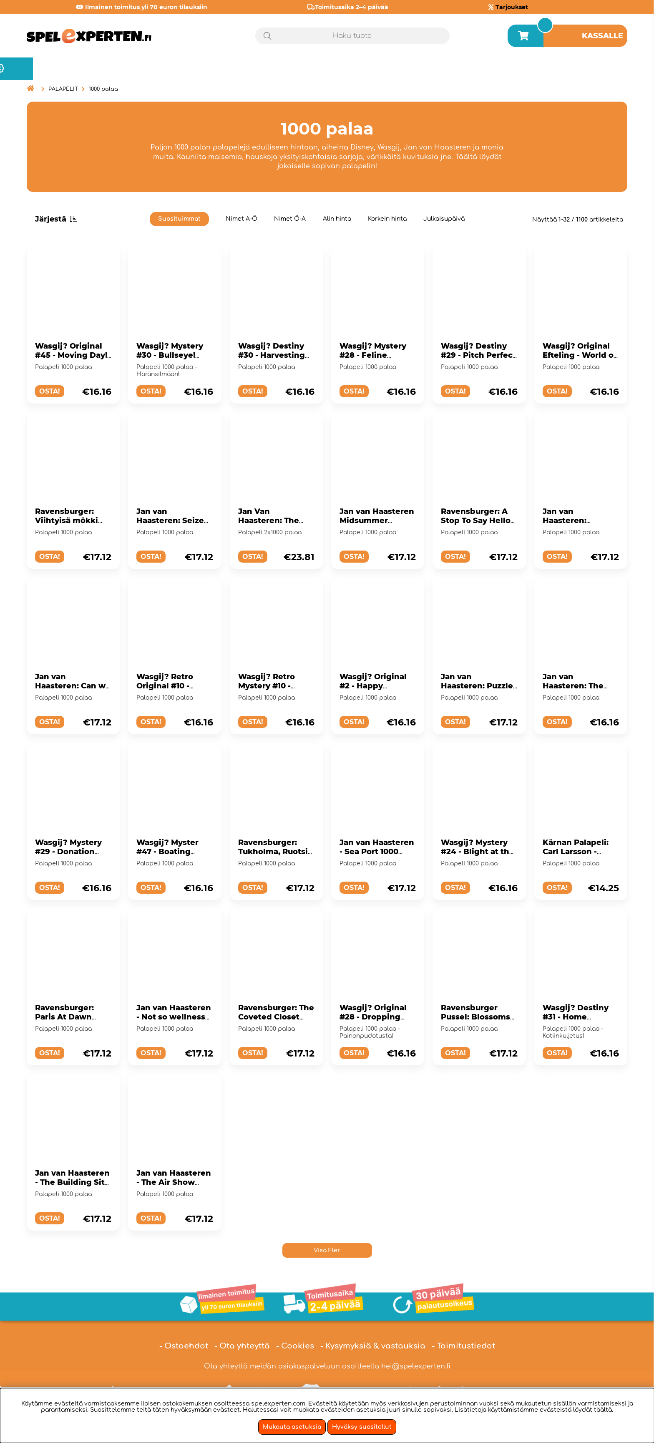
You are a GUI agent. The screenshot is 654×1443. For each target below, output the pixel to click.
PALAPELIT (63, 89)
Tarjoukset (512, 7)
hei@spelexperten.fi (415, 1366)
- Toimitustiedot (463, 1346)
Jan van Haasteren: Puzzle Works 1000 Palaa (477, 686)
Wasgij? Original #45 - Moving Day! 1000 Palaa (71, 355)
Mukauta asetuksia (292, 1427)
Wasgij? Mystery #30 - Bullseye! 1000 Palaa (169, 355)
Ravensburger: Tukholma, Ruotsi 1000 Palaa (273, 851)
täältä (603, 1410)
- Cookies (295, 1346)
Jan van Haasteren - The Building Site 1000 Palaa (72, 1182)
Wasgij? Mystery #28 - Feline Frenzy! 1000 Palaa (376, 355)
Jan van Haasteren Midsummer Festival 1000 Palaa (377, 520)
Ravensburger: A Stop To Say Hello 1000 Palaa (476, 520)
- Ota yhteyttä (242, 1346)
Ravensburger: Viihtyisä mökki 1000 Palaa (66, 520)
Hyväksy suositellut (362, 1427)
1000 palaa (103, 89)
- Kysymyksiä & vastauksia (372, 1346)
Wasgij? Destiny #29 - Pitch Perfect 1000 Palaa (478, 355)
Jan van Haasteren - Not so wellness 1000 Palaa (173, 1017)
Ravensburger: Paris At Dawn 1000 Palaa (64, 1017)
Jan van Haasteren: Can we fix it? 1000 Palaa (73, 686)
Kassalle (602, 35)
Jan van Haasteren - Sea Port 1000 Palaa (377, 851)
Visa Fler (327, 1250)
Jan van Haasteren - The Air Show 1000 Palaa (173, 1182)
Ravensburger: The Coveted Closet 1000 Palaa (276, 1017)
